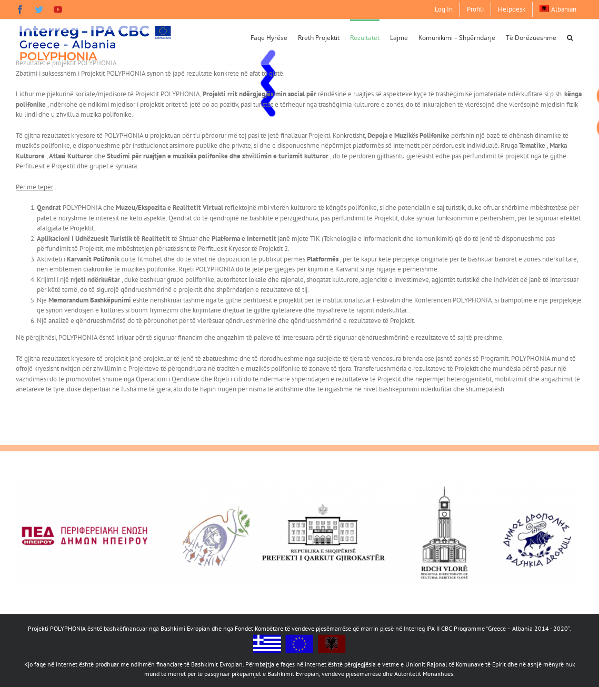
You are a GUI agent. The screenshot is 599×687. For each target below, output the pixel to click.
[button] (570, 36)
